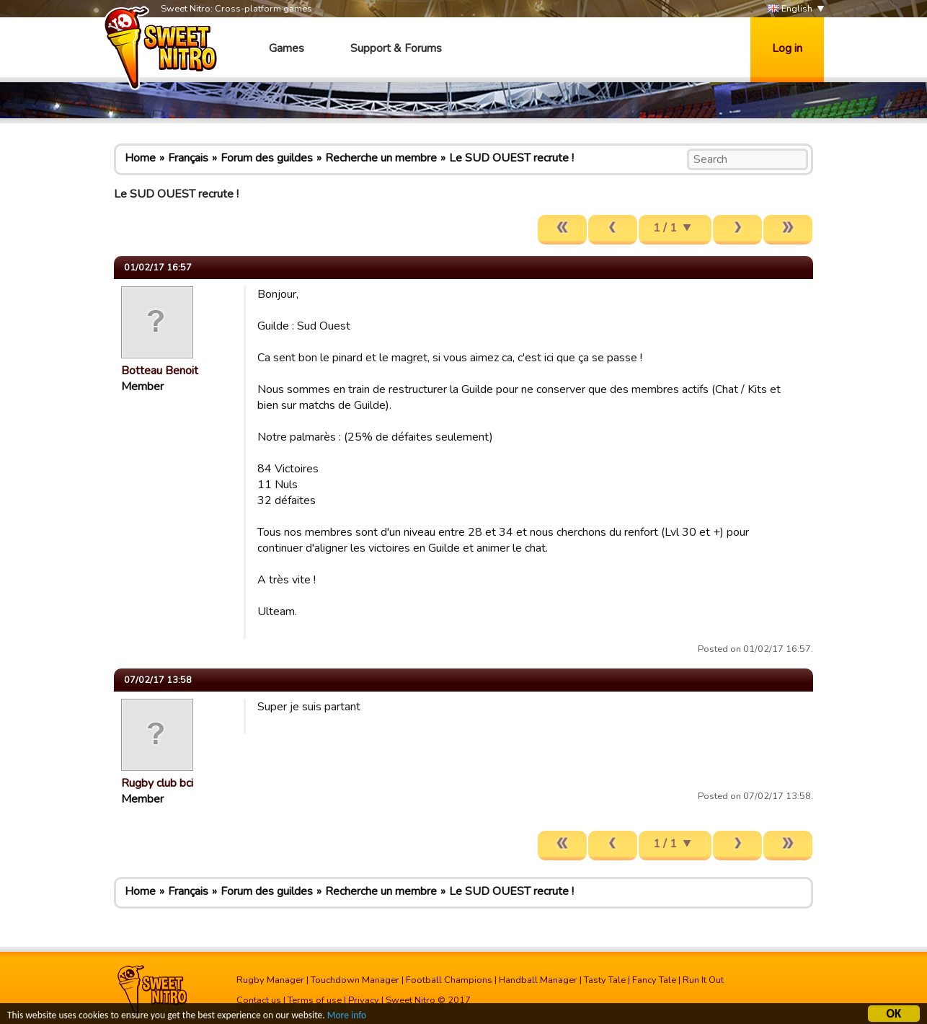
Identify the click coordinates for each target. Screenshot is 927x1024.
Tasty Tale (605, 980)
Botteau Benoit (159, 371)
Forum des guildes (267, 158)
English (790, 9)
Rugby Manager (270, 980)
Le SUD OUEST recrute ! (511, 158)
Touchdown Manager (355, 980)
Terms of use (315, 1000)
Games (286, 48)
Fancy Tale (654, 980)
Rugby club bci (157, 783)
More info (346, 1016)
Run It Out (703, 980)
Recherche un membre (381, 158)
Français (188, 158)
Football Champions (449, 980)
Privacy (363, 1000)
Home (140, 158)
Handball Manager (538, 980)
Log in (787, 48)
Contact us (258, 1000)
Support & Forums (396, 48)
